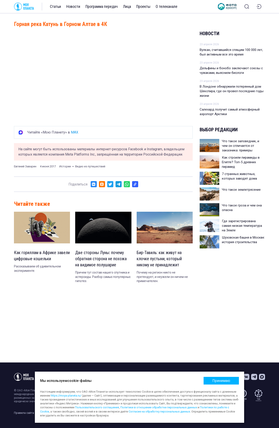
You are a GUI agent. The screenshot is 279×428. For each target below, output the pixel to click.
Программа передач (101, 6)
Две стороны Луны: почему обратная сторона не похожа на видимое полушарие (101, 258)
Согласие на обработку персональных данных (159, 411)
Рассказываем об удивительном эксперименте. (37, 268)
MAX (74, 132)
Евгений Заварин (25, 166)
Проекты (143, 6)
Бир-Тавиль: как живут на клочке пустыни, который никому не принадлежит (159, 258)
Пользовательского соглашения (97, 407)
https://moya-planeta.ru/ (66, 395)
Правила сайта (24, 412)
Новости (73, 6)
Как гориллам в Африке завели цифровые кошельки (42, 255)
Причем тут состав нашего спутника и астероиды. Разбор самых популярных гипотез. (103, 277)
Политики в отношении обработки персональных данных (158, 407)
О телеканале (166, 6)
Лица (127, 6)
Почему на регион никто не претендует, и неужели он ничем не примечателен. (162, 277)
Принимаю (221, 381)
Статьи (55, 6)
